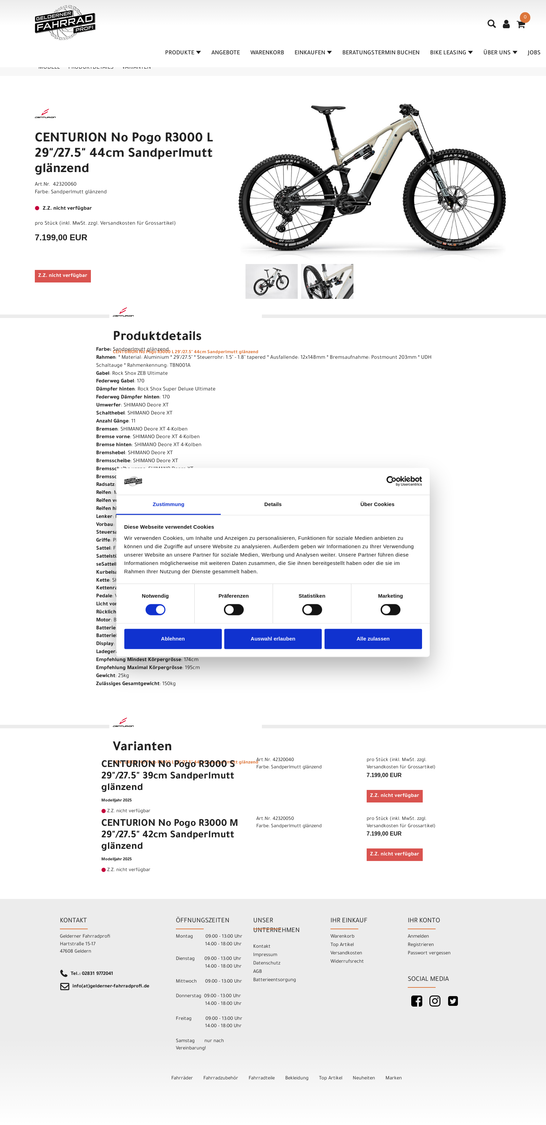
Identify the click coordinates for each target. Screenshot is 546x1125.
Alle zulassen (373, 639)
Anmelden (418, 936)
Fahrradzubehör (220, 1078)
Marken (393, 1078)
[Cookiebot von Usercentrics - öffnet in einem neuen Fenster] (391, 481)
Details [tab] (273, 504)
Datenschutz (266, 963)
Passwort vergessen (429, 953)
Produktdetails (91, 67)
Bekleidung (297, 1078)
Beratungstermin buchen (381, 53)
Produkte (183, 53)
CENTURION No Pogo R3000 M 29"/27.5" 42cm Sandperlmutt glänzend (169, 836)
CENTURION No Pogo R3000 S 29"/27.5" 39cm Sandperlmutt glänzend (168, 777)
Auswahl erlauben (273, 639)
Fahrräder (182, 1078)
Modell (49, 67)
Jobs (534, 53)
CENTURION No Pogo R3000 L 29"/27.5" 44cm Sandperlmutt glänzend (124, 154)
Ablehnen (173, 639)
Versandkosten (346, 953)
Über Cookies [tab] (377, 504)
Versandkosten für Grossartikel (137, 224)
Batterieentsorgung (274, 980)
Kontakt (262, 946)
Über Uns (500, 53)
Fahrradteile (262, 1078)
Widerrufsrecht (347, 961)
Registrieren (421, 945)
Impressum (265, 955)
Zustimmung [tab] (169, 504)
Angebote (225, 53)
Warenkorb (267, 53)
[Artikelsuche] (492, 26)
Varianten (136, 67)
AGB (257, 972)
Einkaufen (313, 53)
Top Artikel (342, 945)
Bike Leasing (451, 53)
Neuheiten (364, 1078)
